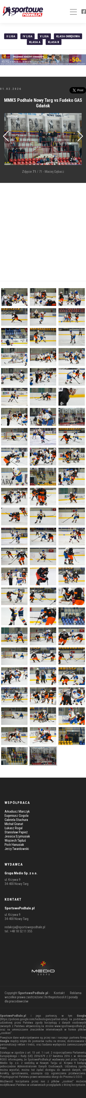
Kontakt (59, 993)
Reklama (75, 993)
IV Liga (27, 36)
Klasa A (34, 42)
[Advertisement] (43, 232)
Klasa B (53, 42)
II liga (10, 36)
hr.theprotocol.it (56, 997)
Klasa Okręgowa (68, 36)
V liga (44, 36)
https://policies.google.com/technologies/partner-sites (34, 1019)
